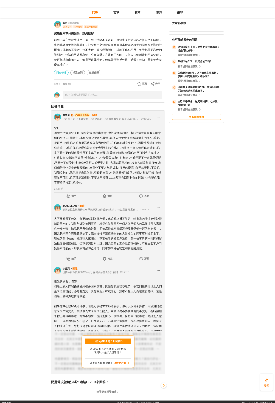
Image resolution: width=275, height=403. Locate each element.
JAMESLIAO (70, 205)
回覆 (146, 196)
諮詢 (159, 12)
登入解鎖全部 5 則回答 (107, 341)
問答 (95, 12)
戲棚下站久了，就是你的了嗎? (195, 61)
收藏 (144, 83)
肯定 (110, 196)
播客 (180, 12)
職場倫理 (94, 72)
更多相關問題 (196, 117)
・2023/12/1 (145, 119)
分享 (157, 83)
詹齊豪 (66, 115)
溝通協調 (78, 72)
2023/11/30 (73, 23)
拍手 (73, 196)
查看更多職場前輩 (106, 391)
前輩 (116, 12)
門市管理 (61, 72)
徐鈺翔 (66, 268)
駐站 (137, 12)
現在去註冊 (120, 363)
